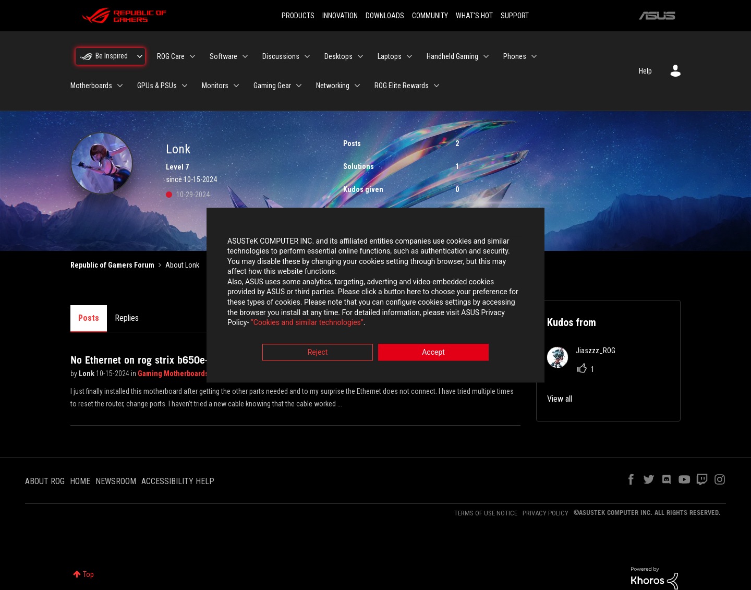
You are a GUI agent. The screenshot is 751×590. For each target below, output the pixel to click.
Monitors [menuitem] (215, 85)
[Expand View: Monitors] (236, 85)
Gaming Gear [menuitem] (272, 85)
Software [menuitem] (223, 56)
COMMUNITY (430, 15)
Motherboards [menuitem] (91, 85)
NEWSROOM (115, 481)
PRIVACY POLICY (545, 513)
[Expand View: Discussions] (307, 56)
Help (645, 71)
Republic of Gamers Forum (112, 265)
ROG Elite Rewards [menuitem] (401, 85)
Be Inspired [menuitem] (111, 56)
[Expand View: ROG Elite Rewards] (436, 85)
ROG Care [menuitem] (171, 56)
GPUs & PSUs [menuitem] (157, 85)
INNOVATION (340, 15)
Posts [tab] (88, 318)
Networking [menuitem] (332, 85)
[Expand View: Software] (245, 56)
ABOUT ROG (45, 481)
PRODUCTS (298, 15)
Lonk (87, 373)
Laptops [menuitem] (390, 56)
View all (559, 399)
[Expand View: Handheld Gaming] (486, 56)
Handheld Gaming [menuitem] (452, 56)
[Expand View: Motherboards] (120, 85)
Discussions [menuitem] (280, 56)
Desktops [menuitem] (338, 56)
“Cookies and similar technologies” (307, 323)
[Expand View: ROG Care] (192, 56)
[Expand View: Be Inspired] (140, 56)
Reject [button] (318, 352)
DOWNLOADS (385, 15)
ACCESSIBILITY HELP (177, 481)
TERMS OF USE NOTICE (485, 513)
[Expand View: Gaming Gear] (299, 85)
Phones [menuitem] (514, 56)
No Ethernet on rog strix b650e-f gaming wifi (167, 360)
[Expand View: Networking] (357, 85)
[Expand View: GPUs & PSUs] (184, 85)
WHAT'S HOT (474, 15)
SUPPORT (515, 15)
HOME (80, 481)
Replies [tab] (127, 318)
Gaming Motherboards (174, 373)
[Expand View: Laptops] (409, 56)
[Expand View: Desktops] (360, 56)
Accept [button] (433, 352)
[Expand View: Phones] (534, 56)
